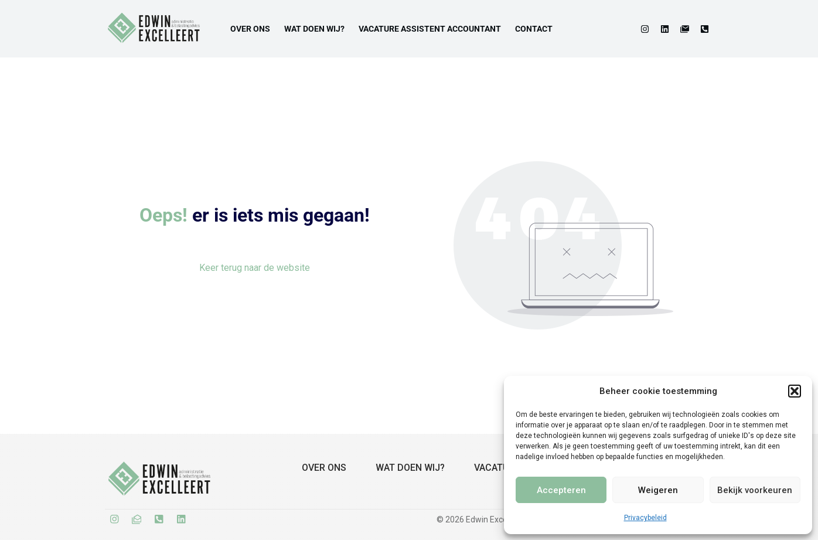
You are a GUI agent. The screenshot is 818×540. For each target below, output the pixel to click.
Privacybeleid (645, 518)
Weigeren (658, 490)
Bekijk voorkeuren (754, 490)
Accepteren (561, 490)
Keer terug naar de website (254, 267)
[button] (794, 391)
